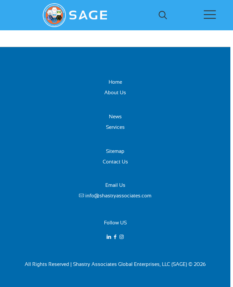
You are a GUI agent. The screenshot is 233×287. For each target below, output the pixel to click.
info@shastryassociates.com (118, 195)
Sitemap (115, 151)
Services (115, 127)
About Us (115, 92)
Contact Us (115, 161)
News (115, 116)
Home (115, 82)
